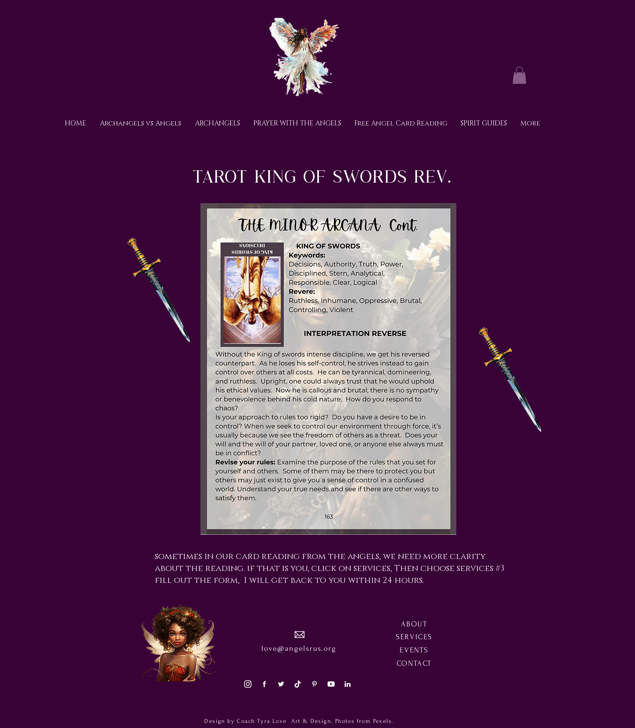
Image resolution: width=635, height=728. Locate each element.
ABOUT (414, 624)
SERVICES (414, 637)
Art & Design (310, 721)
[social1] (264, 684)
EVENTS (414, 650)
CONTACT (414, 663)
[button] (519, 75)
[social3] (248, 684)
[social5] (331, 684)
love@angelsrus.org (298, 648)
